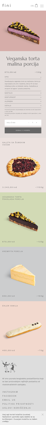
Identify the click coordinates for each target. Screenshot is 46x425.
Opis (23, 77)
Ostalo (23, 105)
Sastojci (23, 93)
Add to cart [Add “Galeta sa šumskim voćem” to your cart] (42, 143)
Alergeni (23, 101)
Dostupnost (23, 97)
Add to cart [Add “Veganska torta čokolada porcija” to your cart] (42, 198)
